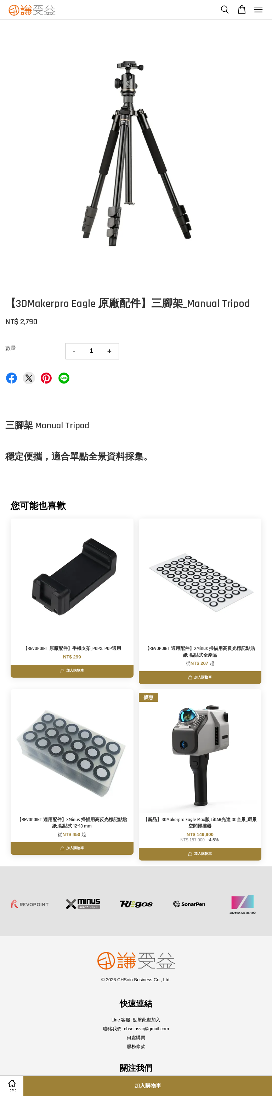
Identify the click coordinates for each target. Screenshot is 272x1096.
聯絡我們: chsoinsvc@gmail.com (136, 1028)
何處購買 (136, 1037)
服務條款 (136, 1046)
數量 (10, 348)
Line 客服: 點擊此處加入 (136, 1019)
